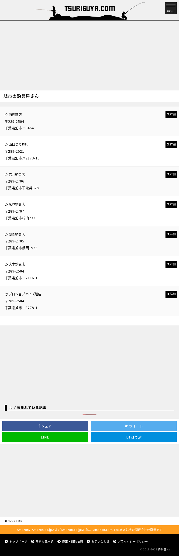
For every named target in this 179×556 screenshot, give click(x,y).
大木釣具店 (17, 264)
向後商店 (15, 114)
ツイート (134, 426)
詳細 (173, 114)
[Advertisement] (89, 53)
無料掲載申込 (45, 541)
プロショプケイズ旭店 (25, 294)
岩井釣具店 (17, 174)
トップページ (18, 541)
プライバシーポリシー (133, 541)
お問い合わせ (100, 541)
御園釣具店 (17, 234)
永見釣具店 (17, 204)
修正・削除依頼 (72, 541)
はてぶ (134, 437)
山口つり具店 (18, 144)
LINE (45, 437)
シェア (45, 426)
